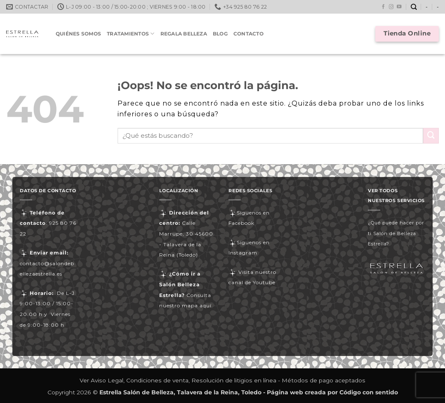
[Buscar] (414, 7)
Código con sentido (368, 392)
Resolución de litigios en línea (233, 380)
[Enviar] (431, 136)
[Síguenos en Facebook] (383, 7)
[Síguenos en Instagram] (391, 7)
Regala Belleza (183, 34)
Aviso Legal (107, 380)
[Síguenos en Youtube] (399, 7)
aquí (206, 305)
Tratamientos (130, 34)
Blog (220, 34)
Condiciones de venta (157, 380)
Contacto (248, 34)
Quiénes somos (78, 34)
